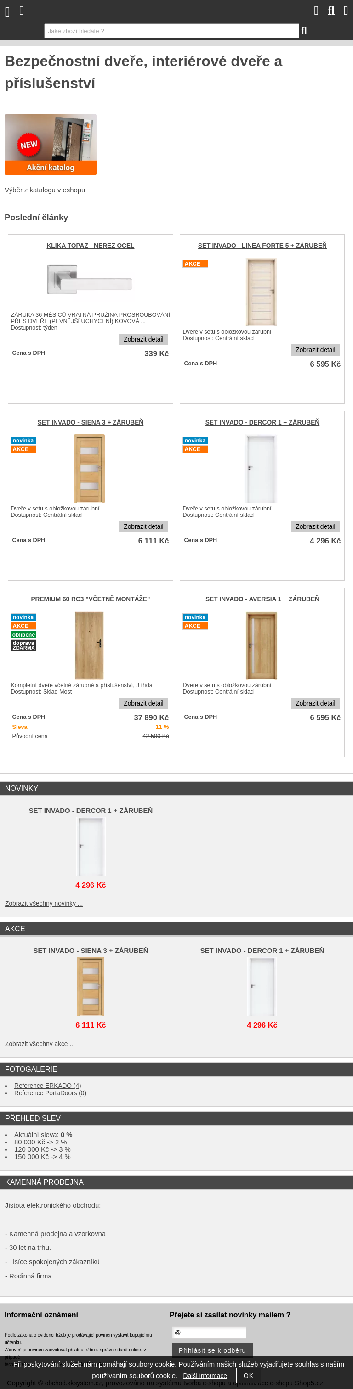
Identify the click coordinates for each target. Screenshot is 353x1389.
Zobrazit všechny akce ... (40, 1044)
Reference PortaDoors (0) (50, 1093)
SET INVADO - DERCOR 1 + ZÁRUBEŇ (262, 422)
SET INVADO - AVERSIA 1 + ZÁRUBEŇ (262, 599)
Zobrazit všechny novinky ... (44, 903)
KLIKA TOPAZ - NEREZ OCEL (90, 245)
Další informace (205, 1375)
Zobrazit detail (143, 339)
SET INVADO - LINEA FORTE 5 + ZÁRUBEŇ (262, 245)
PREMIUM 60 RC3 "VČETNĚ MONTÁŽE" (90, 599)
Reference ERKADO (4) (47, 1085)
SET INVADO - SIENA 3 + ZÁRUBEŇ (91, 422)
